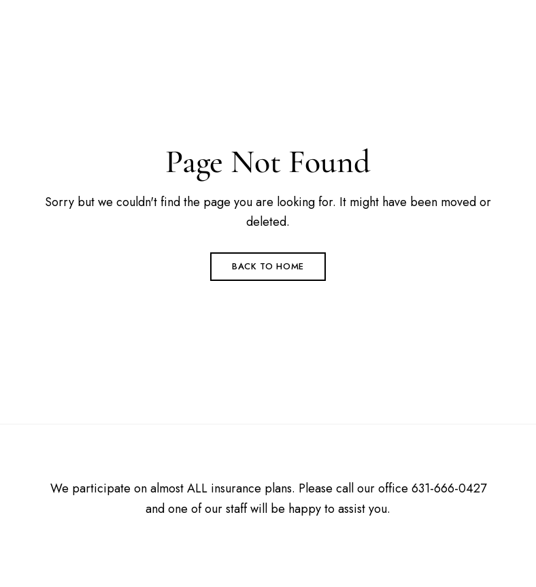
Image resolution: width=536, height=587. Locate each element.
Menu (479, 31)
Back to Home (268, 266)
